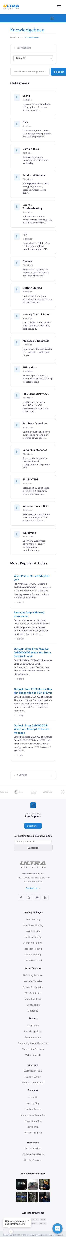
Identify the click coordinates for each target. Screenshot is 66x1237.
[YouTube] (37, 897)
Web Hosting (33, 919)
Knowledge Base (33, 1031)
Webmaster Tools (33, 1070)
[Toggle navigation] (59, 6)
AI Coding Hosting (33, 942)
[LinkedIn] (45, 897)
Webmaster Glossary (33, 1049)
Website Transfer (33, 981)
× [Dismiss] (28, 1220)
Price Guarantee (33, 1121)
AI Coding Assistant (33, 975)
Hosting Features (33, 1160)
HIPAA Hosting (33, 954)
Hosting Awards (33, 1109)
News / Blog (33, 1103)
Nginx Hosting (33, 931)
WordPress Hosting (33, 925)
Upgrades (33, 1010)
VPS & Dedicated (33, 960)
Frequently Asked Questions (33, 1043)
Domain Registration (33, 987)
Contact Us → (33, 888)
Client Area (33, 1025)
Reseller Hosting (33, 948)
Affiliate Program (33, 1132)
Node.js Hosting (33, 937)
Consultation (33, 1004)
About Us (33, 1097)
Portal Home (15, 37)
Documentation (33, 1037)
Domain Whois (33, 1076)
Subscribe (33, 847)
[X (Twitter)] (29, 897)
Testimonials (33, 1126)
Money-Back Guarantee (33, 1115)
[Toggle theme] (8, 1231)
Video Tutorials (33, 1055)
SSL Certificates (33, 993)
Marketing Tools (33, 998)
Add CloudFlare (33, 1148)
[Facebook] (21, 897)
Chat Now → (33, 825)
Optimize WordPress (33, 1154)
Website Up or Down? (33, 1082)
